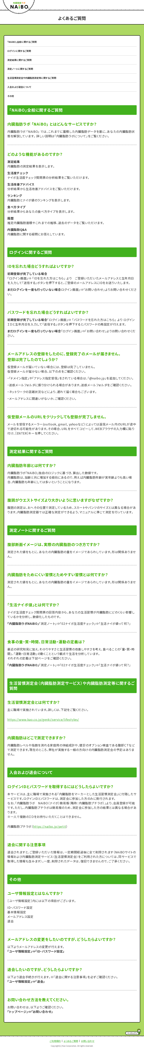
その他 (10, 95)
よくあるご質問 (71, 1041)
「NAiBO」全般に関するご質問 (22, 41)
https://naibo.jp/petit (49, 826)
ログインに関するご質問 (19, 50)
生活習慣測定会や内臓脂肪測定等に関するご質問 (31, 77)
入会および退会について (19, 86)
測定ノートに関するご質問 (20, 68)
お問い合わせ (87, 1041)
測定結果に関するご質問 (19, 59)
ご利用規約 (55, 1041)
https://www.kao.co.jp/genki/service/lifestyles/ (43, 719)
